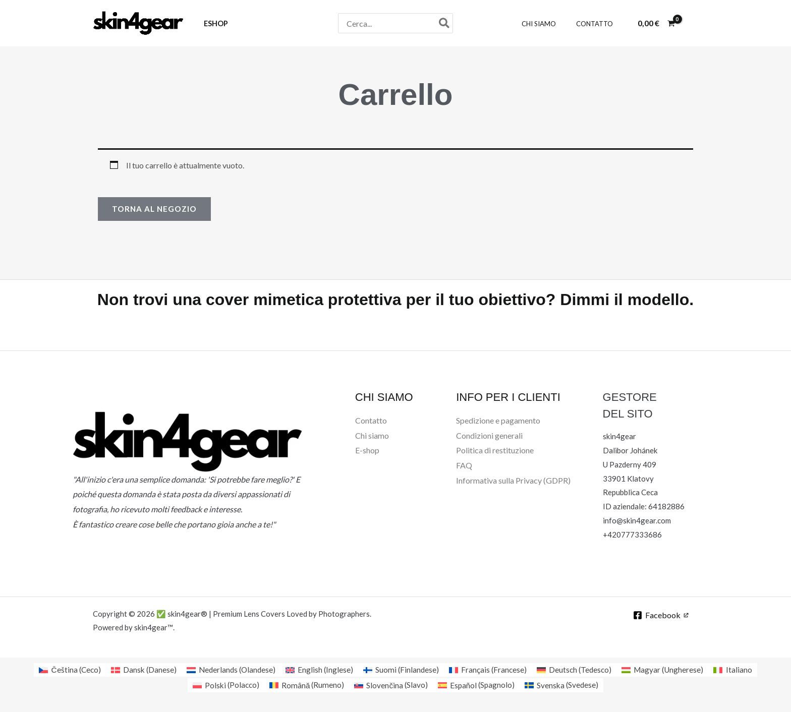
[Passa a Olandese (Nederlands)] (228, 670)
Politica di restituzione (495, 450)
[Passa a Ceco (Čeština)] (64, 670)
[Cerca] (445, 23)
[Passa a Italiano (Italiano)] (739, 670)
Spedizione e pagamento (498, 421)
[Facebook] (660, 615)
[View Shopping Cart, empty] (656, 23)
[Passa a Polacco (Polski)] (223, 685)
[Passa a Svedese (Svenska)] (564, 685)
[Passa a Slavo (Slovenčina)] (391, 685)
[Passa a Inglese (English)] (319, 670)
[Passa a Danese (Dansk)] (139, 670)
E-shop (367, 450)
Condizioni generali (489, 435)
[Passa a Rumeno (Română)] (306, 685)
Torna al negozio (156, 209)
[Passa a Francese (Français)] (489, 670)
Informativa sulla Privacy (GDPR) (513, 481)
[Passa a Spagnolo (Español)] (477, 685)
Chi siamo (372, 435)
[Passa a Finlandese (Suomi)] (401, 670)
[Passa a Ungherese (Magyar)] (668, 670)
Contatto (371, 421)
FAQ (464, 465)
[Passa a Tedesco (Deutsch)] (577, 670)
